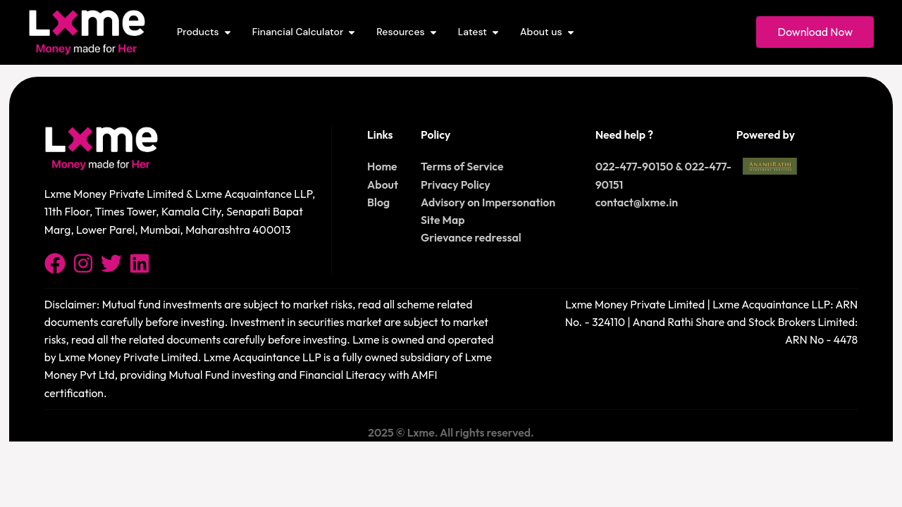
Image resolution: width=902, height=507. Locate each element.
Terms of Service (462, 166)
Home (382, 166)
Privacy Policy (455, 184)
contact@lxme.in (637, 202)
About (382, 184)
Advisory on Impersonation (488, 202)
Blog (378, 202)
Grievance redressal (471, 237)
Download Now (815, 32)
